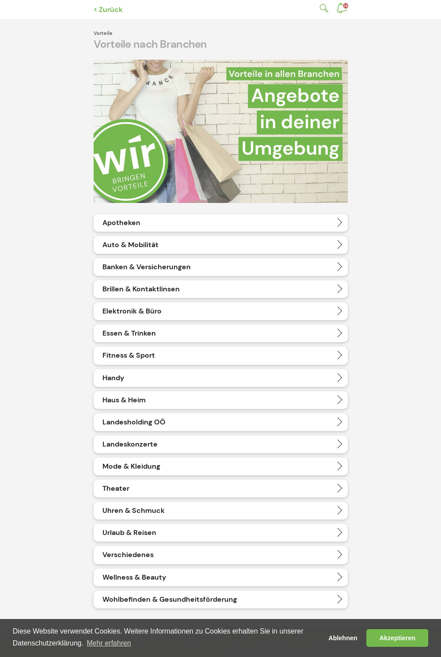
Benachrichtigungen (345, 5)
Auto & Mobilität (130, 244)
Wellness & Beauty (134, 577)
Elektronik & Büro (132, 311)
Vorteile (103, 33)
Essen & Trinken (129, 333)
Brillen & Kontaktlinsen (141, 289)
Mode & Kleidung (131, 466)
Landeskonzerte (130, 444)
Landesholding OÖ (134, 422)
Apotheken (121, 222)
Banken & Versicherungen (146, 266)
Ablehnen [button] (343, 638)
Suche (322, 8)
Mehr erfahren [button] (109, 643)
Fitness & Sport (128, 355)
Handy (113, 377)
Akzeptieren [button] (397, 638)
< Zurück (108, 9)
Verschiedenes (128, 554)
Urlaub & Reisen (129, 532)
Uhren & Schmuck (133, 510)
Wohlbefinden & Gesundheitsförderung (169, 599)
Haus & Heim (124, 400)
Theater (115, 488)
